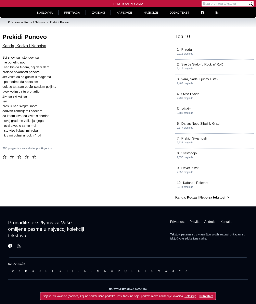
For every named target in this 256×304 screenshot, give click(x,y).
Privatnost (177, 221)
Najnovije (124, 12)
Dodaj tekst (179, 12)
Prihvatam (206, 296)
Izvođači (98, 12)
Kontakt (225, 221)
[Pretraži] (251, 3)
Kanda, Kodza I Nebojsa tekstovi (200, 197)
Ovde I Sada (190, 94)
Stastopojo (189, 153)
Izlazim (186, 109)
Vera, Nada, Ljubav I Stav (199, 79)
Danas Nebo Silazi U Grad (200, 123)
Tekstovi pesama (180, 234)
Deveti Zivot (189, 168)
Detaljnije (190, 296)
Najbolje (151, 12)
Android (209, 221)
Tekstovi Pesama (128, 4)
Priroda (186, 49)
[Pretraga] (225, 3)
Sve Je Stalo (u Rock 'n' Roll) (202, 64)
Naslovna (45, 12)
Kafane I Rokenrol (196, 183)
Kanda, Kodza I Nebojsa (24, 46)
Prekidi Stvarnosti (194, 138)
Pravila (195, 221)
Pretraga (72, 12)
